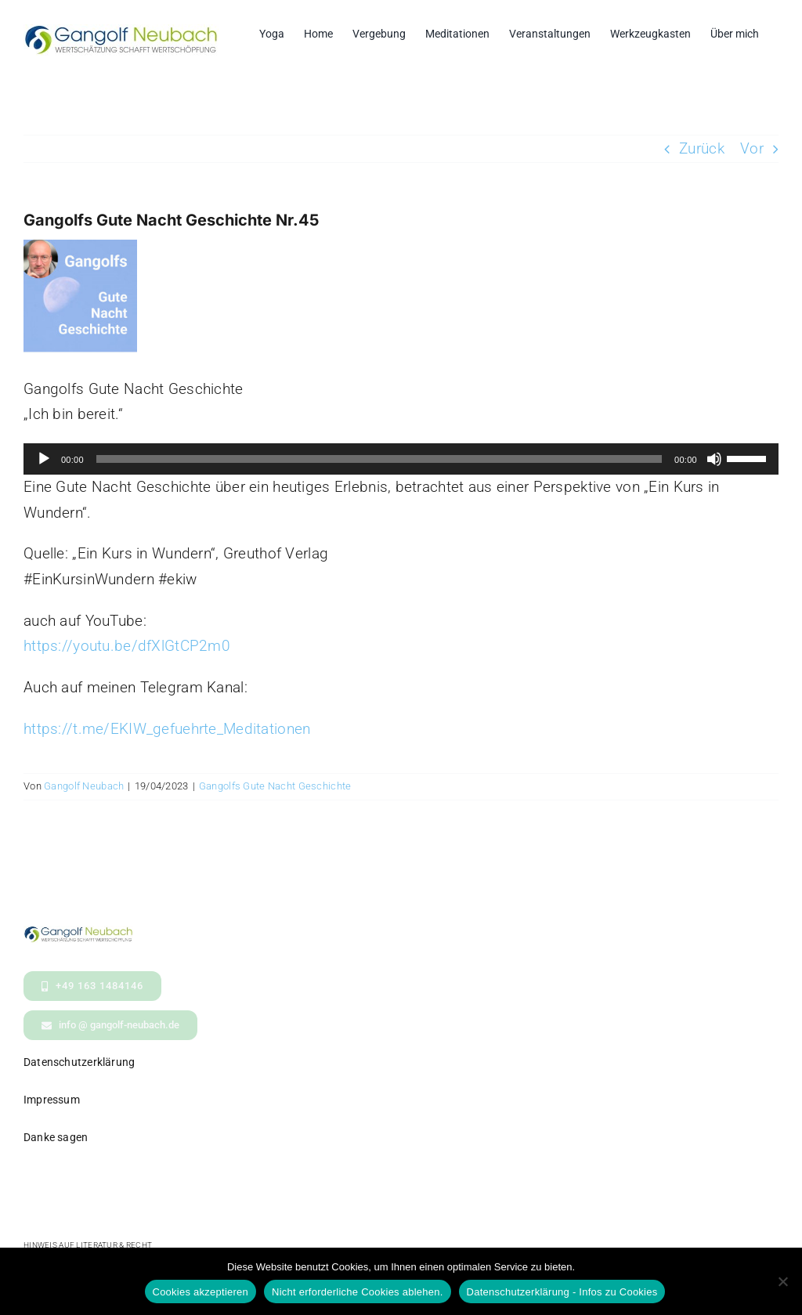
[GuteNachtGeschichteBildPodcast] (80, 296)
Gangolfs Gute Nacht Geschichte (275, 786)
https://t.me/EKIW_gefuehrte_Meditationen (166, 729)
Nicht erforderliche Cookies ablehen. (357, 1292)
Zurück (701, 148)
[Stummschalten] (714, 459)
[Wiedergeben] (44, 459)
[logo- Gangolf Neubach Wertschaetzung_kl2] (78, 933)
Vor (752, 148)
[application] (401, 459)
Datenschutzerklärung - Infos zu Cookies (562, 1292)
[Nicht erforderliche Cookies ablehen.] (782, 1281)
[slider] (379, 459)
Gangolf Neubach (84, 786)
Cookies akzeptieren (201, 1292)
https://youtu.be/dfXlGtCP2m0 (126, 646)
